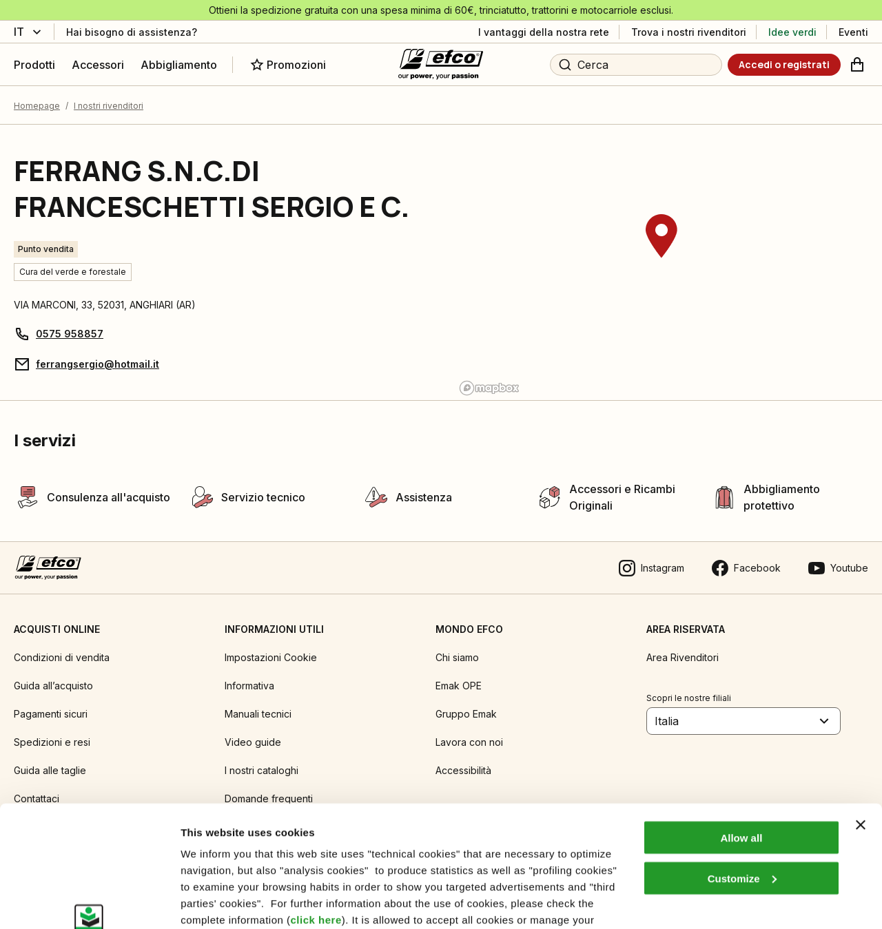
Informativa (249, 685)
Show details (213, 902)
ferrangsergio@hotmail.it (97, 364)
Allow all (741, 734)
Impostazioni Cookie (271, 657)
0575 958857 (69, 334)
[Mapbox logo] (489, 388)
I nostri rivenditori (108, 106)
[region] (661, 262)
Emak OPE (458, 685)
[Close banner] (860, 721)
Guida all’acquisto (53, 685)
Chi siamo (457, 657)
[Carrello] (857, 65)
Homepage (37, 106)
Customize (742, 774)
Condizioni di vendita (62, 657)
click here (316, 816)
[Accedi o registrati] (784, 65)
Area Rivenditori (682, 657)
